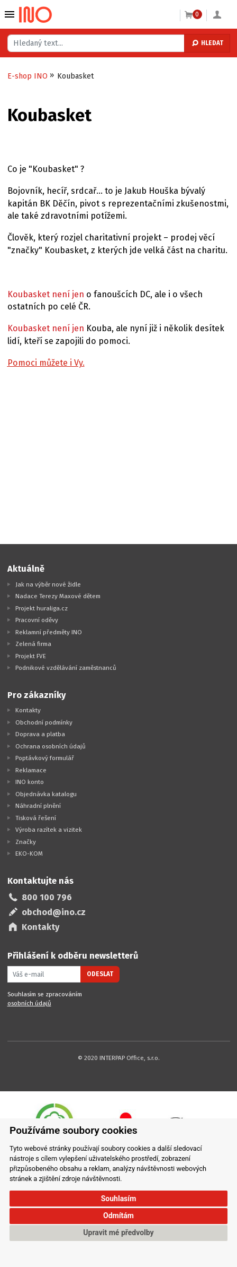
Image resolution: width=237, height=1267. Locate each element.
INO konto (29, 782)
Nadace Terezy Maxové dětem (58, 596)
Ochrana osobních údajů (50, 746)
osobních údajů (29, 1003)
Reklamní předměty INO (48, 632)
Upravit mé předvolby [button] (118, 1232)
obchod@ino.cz (54, 912)
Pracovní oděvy (36, 620)
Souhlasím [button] (118, 1198)
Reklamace (31, 770)
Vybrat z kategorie (9, 14)
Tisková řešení (35, 818)
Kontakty (28, 710)
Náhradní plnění (38, 805)
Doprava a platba (40, 734)
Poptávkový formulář (44, 758)
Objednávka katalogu (46, 794)
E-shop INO (27, 76)
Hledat (207, 43)
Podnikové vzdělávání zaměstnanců (65, 667)
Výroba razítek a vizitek (48, 829)
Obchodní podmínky (43, 722)
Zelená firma (33, 644)
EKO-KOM (29, 853)
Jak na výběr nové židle (48, 584)
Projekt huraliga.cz (41, 608)
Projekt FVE (30, 656)
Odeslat (100, 974)
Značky (25, 842)
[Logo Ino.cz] (35, 14)
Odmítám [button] (118, 1215)
